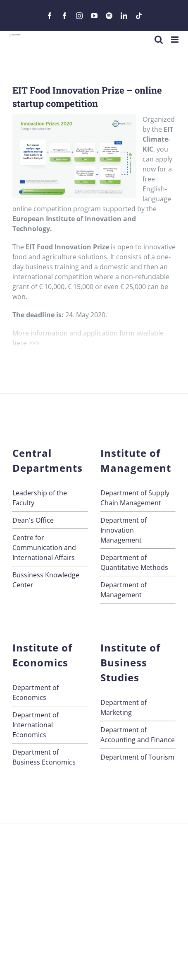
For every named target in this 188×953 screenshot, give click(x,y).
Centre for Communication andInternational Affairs (44, 547)
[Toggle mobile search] (159, 39)
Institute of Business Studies (130, 662)
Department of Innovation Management (123, 530)
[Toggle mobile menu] (175, 39)
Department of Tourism (137, 757)
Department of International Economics (35, 724)
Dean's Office (33, 520)
